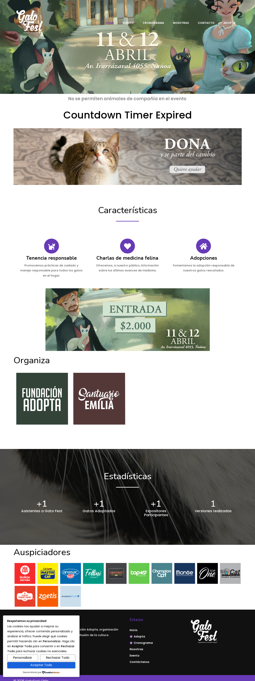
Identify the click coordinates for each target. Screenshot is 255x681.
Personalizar (22, 657)
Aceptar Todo (41, 665)
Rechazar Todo (57, 657)
